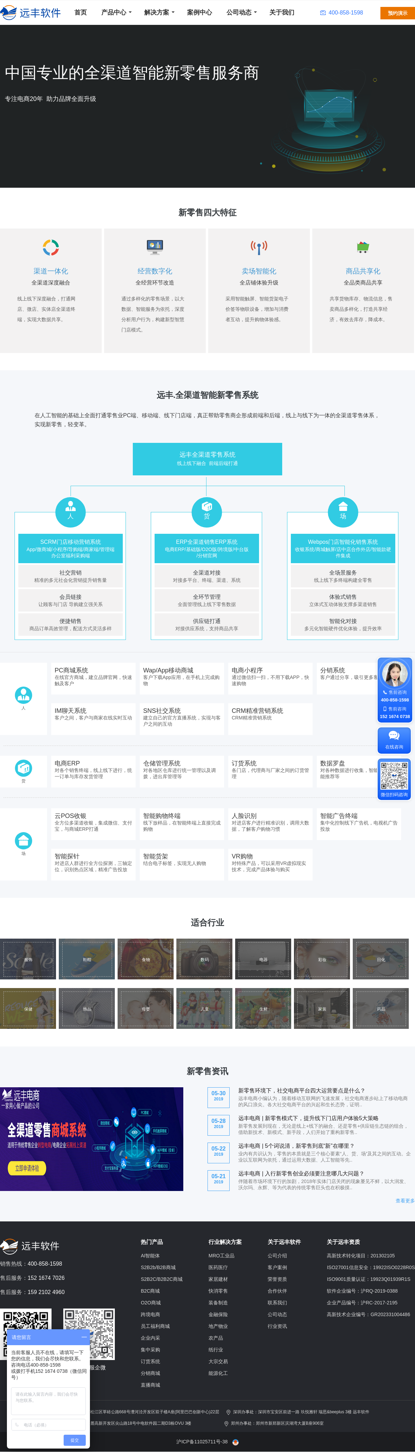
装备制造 (218, 1302)
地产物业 (218, 1326)
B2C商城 (150, 1291)
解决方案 (156, 12)
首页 (80, 12)
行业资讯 (277, 1326)
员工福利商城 (155, 1326)
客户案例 (277, 1267)
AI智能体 (150, 1255)
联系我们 (277, 1302)
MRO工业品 (221, 1255)
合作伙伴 (277, 1291)
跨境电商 (150, 1314)
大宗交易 (218, 1361)
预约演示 (397, 13)
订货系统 (150, 1361)
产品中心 (113, 12)
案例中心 (199, 12)
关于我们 (281, 12)
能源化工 (218, 1373)
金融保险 (218, 1314)
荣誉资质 (277, 1279)
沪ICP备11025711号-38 (202, 1441)
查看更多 (405, 1200)
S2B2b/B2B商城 (158, 1267)
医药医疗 (218, 1267)
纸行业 (216, 1349)
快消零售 (218, 1291)
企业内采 (150, 1338)
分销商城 (150, 1373)
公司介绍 (277, 1255)
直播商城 (150, 1385)
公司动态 (239, 12)
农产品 (216, 1338)
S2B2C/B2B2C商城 (162, 1279)
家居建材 (218, 1279)
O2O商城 (151, 1302)
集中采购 (150, 1349)
